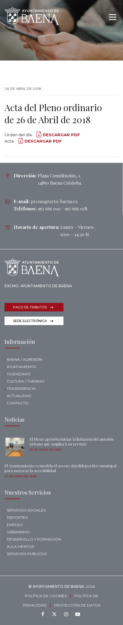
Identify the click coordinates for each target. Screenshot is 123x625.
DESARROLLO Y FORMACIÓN (34, 539)
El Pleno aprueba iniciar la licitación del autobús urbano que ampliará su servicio (72, 441)
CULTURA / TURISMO (25, 381)
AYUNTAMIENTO (21, 366)
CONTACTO (17, 403)
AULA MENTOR (20, 546)
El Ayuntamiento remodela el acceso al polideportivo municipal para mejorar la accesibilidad (60, 468)
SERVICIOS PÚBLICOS (27, 553)
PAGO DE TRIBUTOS (30, 307)
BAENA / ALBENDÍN (24, 359)
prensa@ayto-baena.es (54, 201)
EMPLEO (15, 524)
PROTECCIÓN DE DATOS (77, 605)
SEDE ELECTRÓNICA (30, 321)
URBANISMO (18, 532)
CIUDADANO (19, 374)
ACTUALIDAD (19, 395)
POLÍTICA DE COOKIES (46, 596)
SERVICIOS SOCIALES (26, 510)
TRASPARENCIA (21, 388)
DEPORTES (17, 517)
